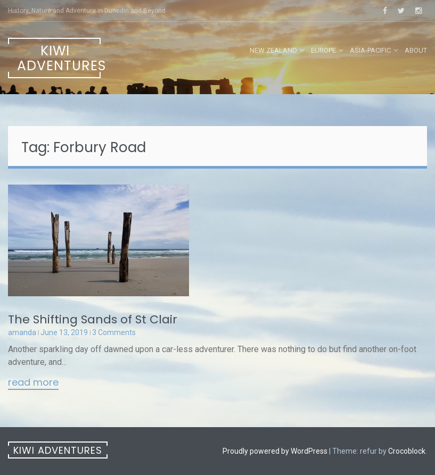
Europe (323, 50)
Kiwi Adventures (59, 58)
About (416, 50)
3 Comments (114, 332)
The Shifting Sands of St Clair (92, 319)
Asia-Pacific (370, 50)
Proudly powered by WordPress (275, 451)
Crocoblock (406, 451)
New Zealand (273, 50)
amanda (22, 332)
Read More (33, 383)
